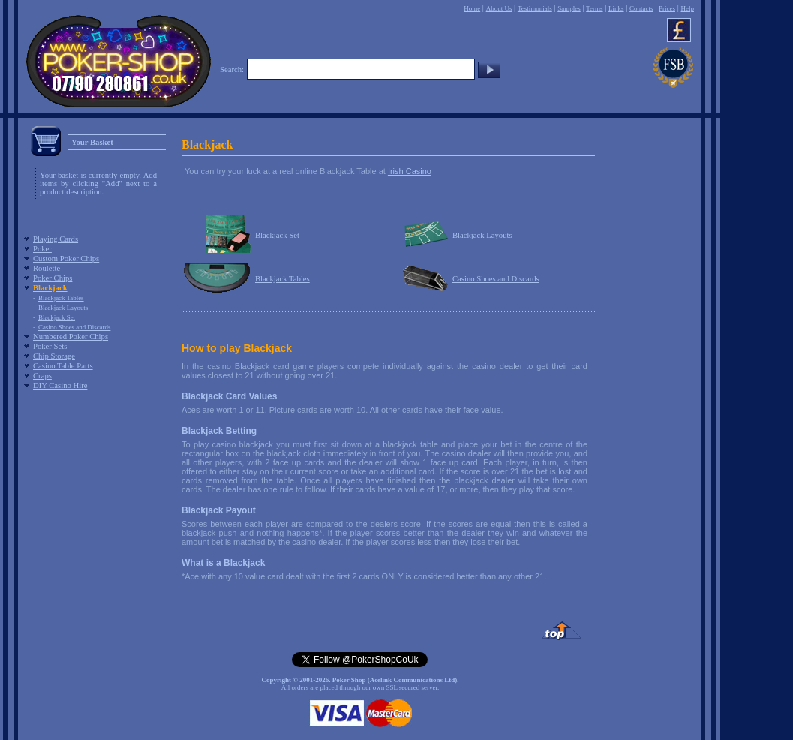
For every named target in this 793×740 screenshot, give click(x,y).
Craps (42, 376)
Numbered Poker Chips (70, 336)
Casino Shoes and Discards (74, 327)
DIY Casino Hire (60, 385)
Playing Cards (55, 239)
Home (472, 8)
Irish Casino (409, 171)
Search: (232, 69)
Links (616, 8)
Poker (42, 249)
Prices (667, 8)
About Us (499, 8)
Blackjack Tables (61, 298)
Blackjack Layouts (63, 307)
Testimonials (535, 8)
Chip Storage (54, 356)
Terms (594, 8)
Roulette (46, 268)
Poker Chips (52, 278)
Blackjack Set (56, 317)
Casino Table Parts (63, 366)
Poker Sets (50, 346)
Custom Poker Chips (66, 258)
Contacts (641, 8)
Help (687, 8)
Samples (569, 8)
